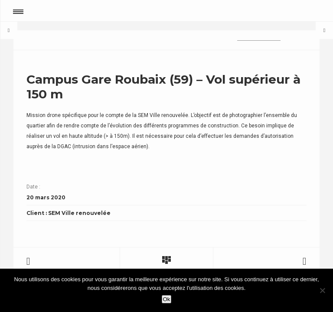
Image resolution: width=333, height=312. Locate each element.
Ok (166, 299)
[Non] (322, 290)
